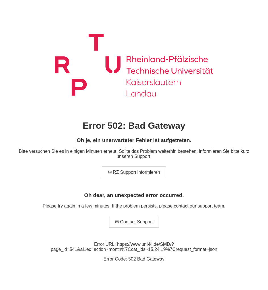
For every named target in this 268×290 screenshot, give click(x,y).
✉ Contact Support (134, 221)
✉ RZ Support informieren (134, 172)
